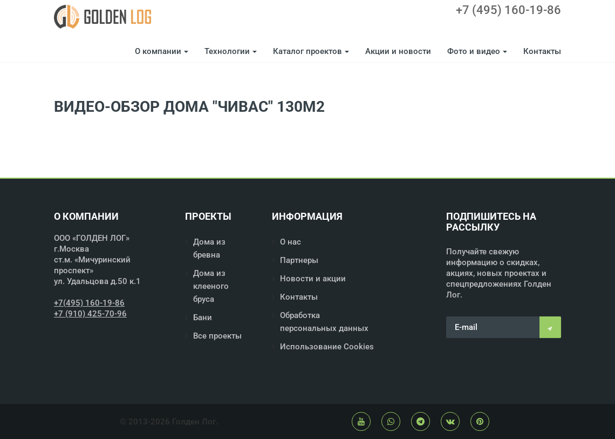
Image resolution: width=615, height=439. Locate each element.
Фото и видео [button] (477, 51)
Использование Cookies (327, 347)
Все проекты (217, 336)
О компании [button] (161, 51)
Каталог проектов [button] (311, 51)
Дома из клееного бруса (211, 286)
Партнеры (299, 260)
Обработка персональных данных (324, 321)
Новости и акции (313, 278)
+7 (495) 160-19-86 (508, 10)
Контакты (542, 51)
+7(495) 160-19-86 (89, 303)
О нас (290, 242)
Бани (202, 317)
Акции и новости (398, 51)
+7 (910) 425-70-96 (90, 314)
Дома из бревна (209, 248)
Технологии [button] (230, 51)
